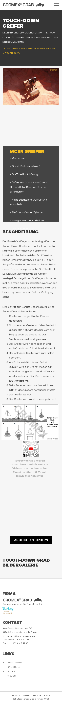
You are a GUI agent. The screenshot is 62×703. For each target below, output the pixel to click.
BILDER (11, 672)
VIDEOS (11, 676)
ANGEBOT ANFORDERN (31, 540)
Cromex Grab (42, 699)
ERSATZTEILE (14, 663)
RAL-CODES (13, 667)
